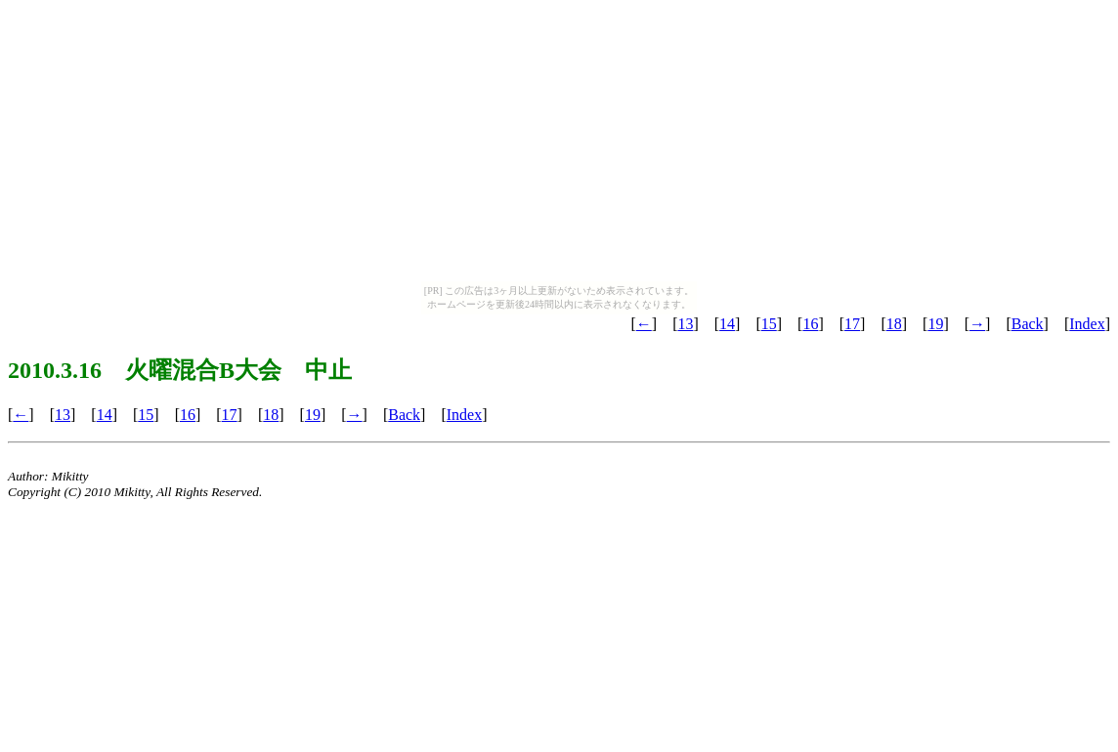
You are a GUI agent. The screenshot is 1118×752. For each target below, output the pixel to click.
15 (769, 323)
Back (1027, 323)
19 (935, 323)
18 (894, 323)
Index (1086, 323)
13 (685, 323)
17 (852, 323)
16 (810, 323)
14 (727, 323)
